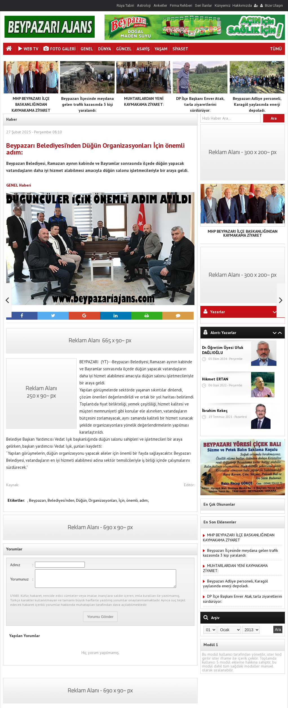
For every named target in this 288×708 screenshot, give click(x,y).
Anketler (160, 5)
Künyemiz (223, 5)
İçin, (122, 500)
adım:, (144, 500)
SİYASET (180, 48)
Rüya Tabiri (125, 5)
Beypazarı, (38, 500)
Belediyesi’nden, (62, 500)
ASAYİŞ (143, 48)
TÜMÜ (276, 48)
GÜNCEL (124, 48)
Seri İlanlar (203, 5)
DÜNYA (104, 48)
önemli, (132, 500)
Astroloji (144, 5)
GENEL (87, 48)
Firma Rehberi (181, 5)
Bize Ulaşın (274, 5)
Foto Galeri (59, 48)
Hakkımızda (242, 5)
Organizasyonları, (103, 500)
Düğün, (82, 500)
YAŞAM (161, 48)
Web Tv (28, 48)
